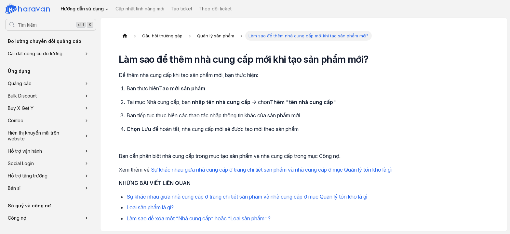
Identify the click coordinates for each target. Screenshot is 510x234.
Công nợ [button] (17, 218)
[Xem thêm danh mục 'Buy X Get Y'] (86, 108)
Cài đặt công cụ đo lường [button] (35, 53)
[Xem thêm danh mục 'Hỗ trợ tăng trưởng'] (86, 175)
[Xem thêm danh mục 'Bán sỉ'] (86, 188)
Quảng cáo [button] (20, 83)
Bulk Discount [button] (22, 95)
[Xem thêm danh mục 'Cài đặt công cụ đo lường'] (86, 53)
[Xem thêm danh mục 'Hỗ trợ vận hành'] (86, 151)
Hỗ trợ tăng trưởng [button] (27, 175)
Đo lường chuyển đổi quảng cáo (44, 41)
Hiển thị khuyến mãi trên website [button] (33, 135)
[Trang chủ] (125, 36)
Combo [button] (15, 120)
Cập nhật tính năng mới (139, 8)
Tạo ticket (181, 8)
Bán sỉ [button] (14, 188)
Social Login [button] (21, 163)
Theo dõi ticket (215, 8)
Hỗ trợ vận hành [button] (25, 151)
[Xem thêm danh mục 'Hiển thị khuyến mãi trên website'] (86, 135)
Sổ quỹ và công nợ (29, 205)
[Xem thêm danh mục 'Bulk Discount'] (86, 95)
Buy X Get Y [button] (21, 108)
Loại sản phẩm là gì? (150, 207)
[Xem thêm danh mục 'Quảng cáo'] (86, 83)
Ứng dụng (19, 71)
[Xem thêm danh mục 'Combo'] (86, 120)
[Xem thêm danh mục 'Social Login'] (86, 163)
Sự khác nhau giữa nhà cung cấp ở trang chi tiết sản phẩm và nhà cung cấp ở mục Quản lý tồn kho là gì (271, 169)
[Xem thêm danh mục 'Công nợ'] (86, 218)
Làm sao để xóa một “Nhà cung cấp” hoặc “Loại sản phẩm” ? (199, 218)
